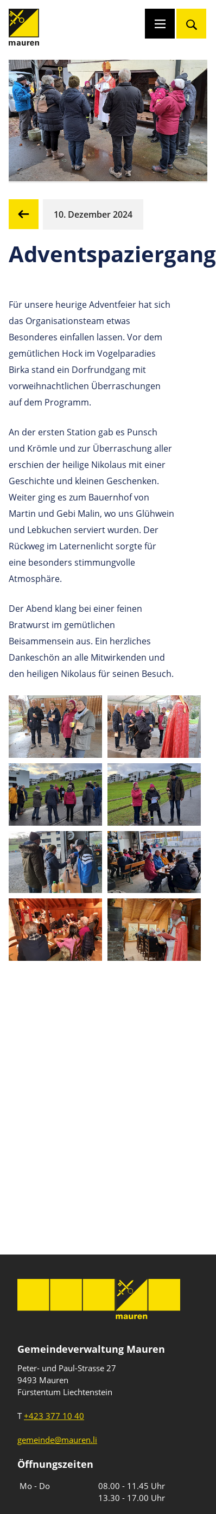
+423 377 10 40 (54, 1415)
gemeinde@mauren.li (57, 1439)
